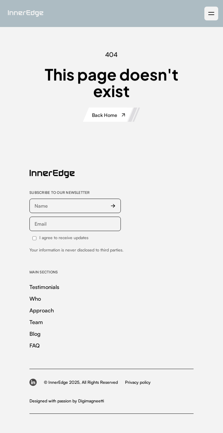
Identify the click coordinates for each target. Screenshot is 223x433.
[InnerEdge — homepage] (52, 174)
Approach (41, 310)
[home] (24, 13)
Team (36, 322)
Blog (35, 333)
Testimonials (44, 287)
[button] (211, 13)
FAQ (34, 345)
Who (35, 298)
